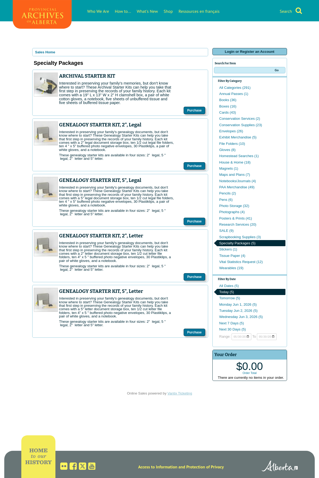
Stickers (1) (228, 249)
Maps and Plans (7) (234, 175)
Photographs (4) (232, 212)
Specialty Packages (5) (237, 243)
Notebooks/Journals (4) (237, 181)
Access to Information (157, 466)
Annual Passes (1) (233, 94)
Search (286, 11)
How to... (123, 11)
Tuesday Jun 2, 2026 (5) (238, 311)
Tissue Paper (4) (232, 256)
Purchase (194, 110)
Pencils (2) (227, 193)
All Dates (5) (229, 286)
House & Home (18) (235, 162)
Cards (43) (227, 112)
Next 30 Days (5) (232, 329)
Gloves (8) (227, 150)
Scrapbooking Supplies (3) (240, 237)
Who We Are (98, 11)
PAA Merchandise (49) (237, 187)
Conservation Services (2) (239, 119)
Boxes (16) (227, 106)
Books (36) (227, 100)
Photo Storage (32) (234, 206)
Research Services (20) (237, 224)
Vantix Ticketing (179, 393)
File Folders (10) (232, 144)
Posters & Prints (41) (235, 218)
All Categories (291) (235, 88)
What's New (147, 11)
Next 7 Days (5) (231, 323)
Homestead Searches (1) (239, 156)
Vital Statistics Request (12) (241, 262)
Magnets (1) (228, 168)
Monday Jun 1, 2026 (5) (238, 304)
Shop (168, 11)
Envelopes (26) (231, 131)
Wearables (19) (231, 268)
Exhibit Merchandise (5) (238, 137)
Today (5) (226, 292)
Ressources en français (199, 11)
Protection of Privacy (205, 466)
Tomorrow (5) (229, 298)
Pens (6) (226, 200)
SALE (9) (226, 231)
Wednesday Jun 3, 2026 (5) (241, 317)
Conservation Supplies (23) (240, 125)
